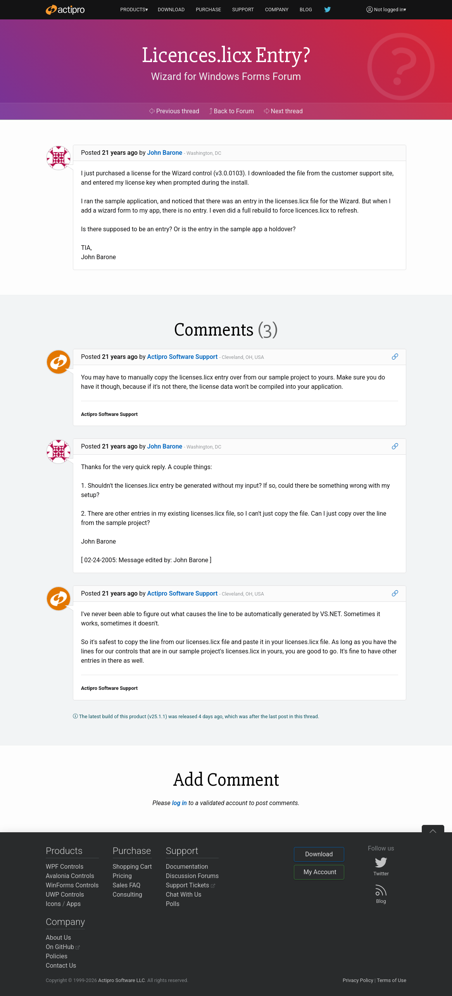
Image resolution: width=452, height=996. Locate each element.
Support (182, 850)
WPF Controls (64, 866)
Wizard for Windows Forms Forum (226, 76)
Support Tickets (190, 885)
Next (283, 111)
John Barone (165, 152)
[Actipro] (65, 9)
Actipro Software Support (182, 356)
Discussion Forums (192, 876)
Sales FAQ (127, 885)
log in (179, 803)
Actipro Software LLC (121, 980)
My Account (320, 872)
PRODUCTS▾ (134, 9)
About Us (58, 937)
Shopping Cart (132, 866)
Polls (172, 904)
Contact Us (61, 965)
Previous (174, 111)
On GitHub (63, 947)
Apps (74, 904)
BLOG (306, 9)
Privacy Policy (358, 980)
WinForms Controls (72, 885)
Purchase (132, 850)
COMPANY (277, 9)
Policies (56, 956)
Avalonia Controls (70, 876)
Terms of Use (391, 980)
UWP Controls (65, 894)
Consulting (127, 894)
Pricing (122, 876)
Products (64, 850)
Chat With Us (184, 894)
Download (319, 854)
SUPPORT (243, 9)
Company (65, 921)
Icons (53, 904)
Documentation (187, 866)
